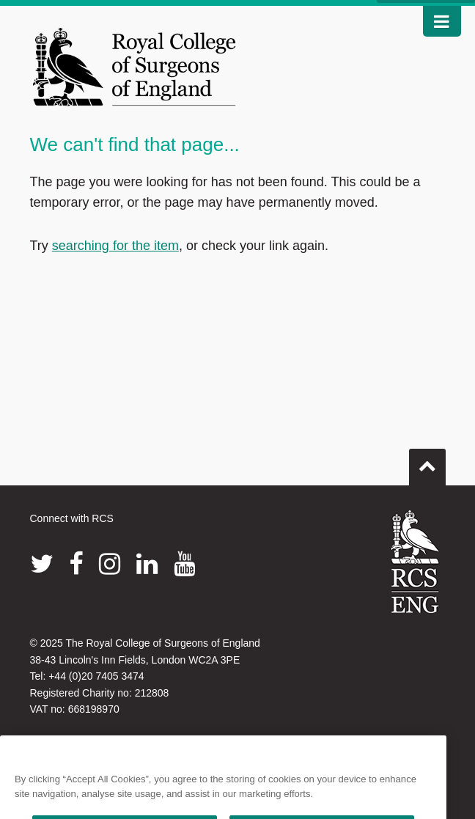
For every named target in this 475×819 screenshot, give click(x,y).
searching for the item (115, 245)
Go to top (427, 461)
